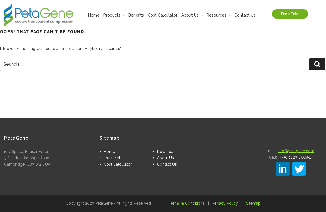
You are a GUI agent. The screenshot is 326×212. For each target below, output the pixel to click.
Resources (218, 15)
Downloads (167, 151)
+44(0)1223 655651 (294, 157)
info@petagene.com (296, 151)
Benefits (136, 15)
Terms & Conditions (187, 203)
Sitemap (253, 203)
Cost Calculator (162, 15)
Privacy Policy (225, 203)
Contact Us (245, 15)
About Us (192, 15)
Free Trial (290, 14)
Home (94, 15)
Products (113, 15)
